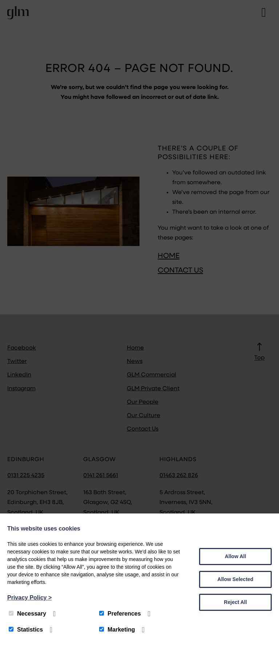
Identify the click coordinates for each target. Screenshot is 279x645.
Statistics (26, 629)
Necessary (27, 613)
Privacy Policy (29, 597)
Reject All (235, 602)
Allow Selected (236, 579)
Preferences (120, 613)
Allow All (235, 556)
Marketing (117, 629)
